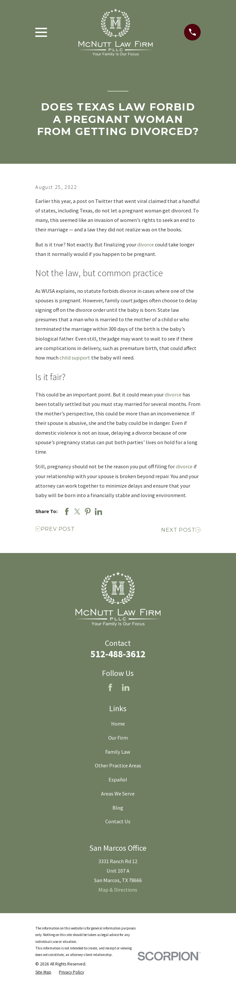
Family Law (117, 751)
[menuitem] (43, 972)
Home (118, 723)
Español (118, 779)
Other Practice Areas (118, 765)
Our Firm (118, 737)
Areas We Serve (118, 793)
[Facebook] (110, 687)
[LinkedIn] (125, 687)
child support (74, 357)
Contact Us (117, 821)
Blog (117, 807)
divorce (145, 244)
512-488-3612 (118, 654)
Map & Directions (117, 889)
